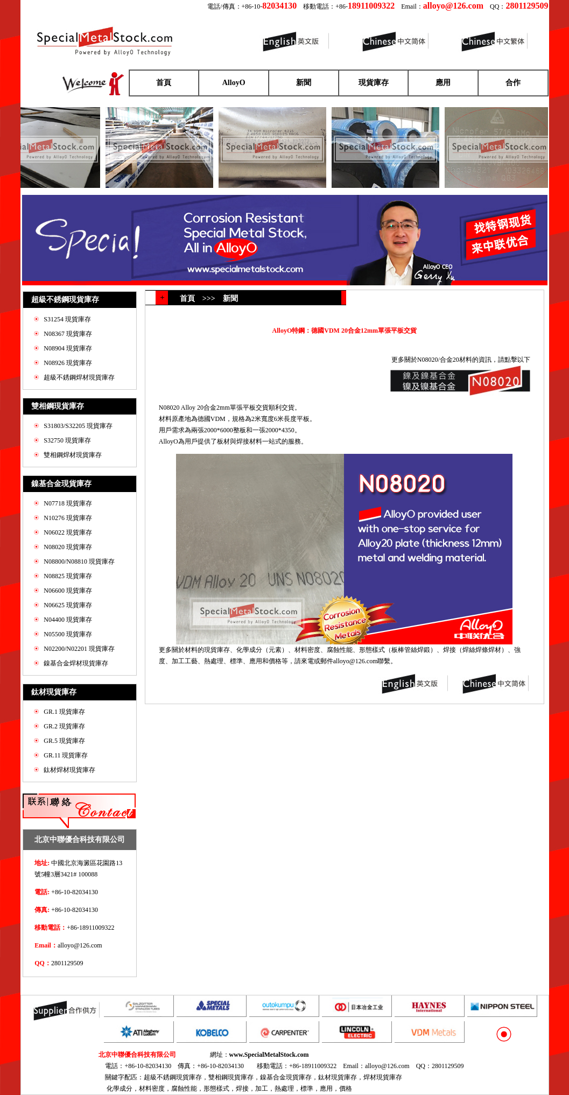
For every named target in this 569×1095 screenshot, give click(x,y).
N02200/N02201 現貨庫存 (79, 648)
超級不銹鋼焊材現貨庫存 (79, 377)
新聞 (303, 83)
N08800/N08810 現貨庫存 (79, 561)
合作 (513, 83)
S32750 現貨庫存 (67, 440)
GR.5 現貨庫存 (64, 741)
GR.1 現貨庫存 (64, 711)
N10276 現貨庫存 (68, 518)
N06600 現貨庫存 (68, 590)
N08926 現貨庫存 (68, 363)
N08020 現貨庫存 (68, 547)
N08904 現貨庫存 (68, 348)
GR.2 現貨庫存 (64, 726)
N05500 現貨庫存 (68, 634)
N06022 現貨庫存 (68, 532)
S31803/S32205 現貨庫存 (78, 426)
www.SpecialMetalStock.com (269, 1054)
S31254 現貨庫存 (67, 319)
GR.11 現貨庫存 (66, 755)
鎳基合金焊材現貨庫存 (76, 663)
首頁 (163, 83)
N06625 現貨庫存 (68, 605)
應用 (443, 83)
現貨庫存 (374, 83)
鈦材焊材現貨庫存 (69, 770)
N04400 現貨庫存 (68, 619)
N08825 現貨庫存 (68, 576)
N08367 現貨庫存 (68, 334)
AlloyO (233, 83)
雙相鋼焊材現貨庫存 (73, 455)
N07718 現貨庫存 (68, 503)
